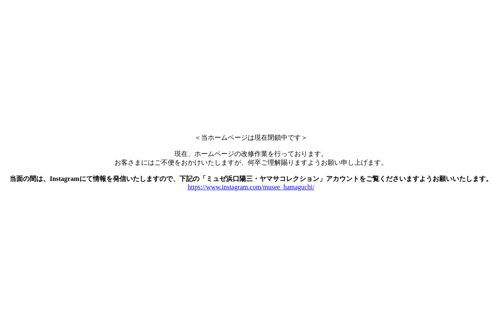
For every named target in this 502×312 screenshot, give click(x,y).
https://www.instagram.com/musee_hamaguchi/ (251, 187)
